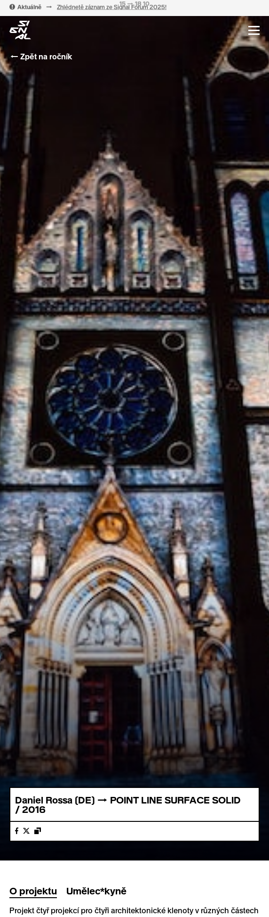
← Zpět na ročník (40, 56)
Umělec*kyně (96, 890)
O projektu (33, 890)
